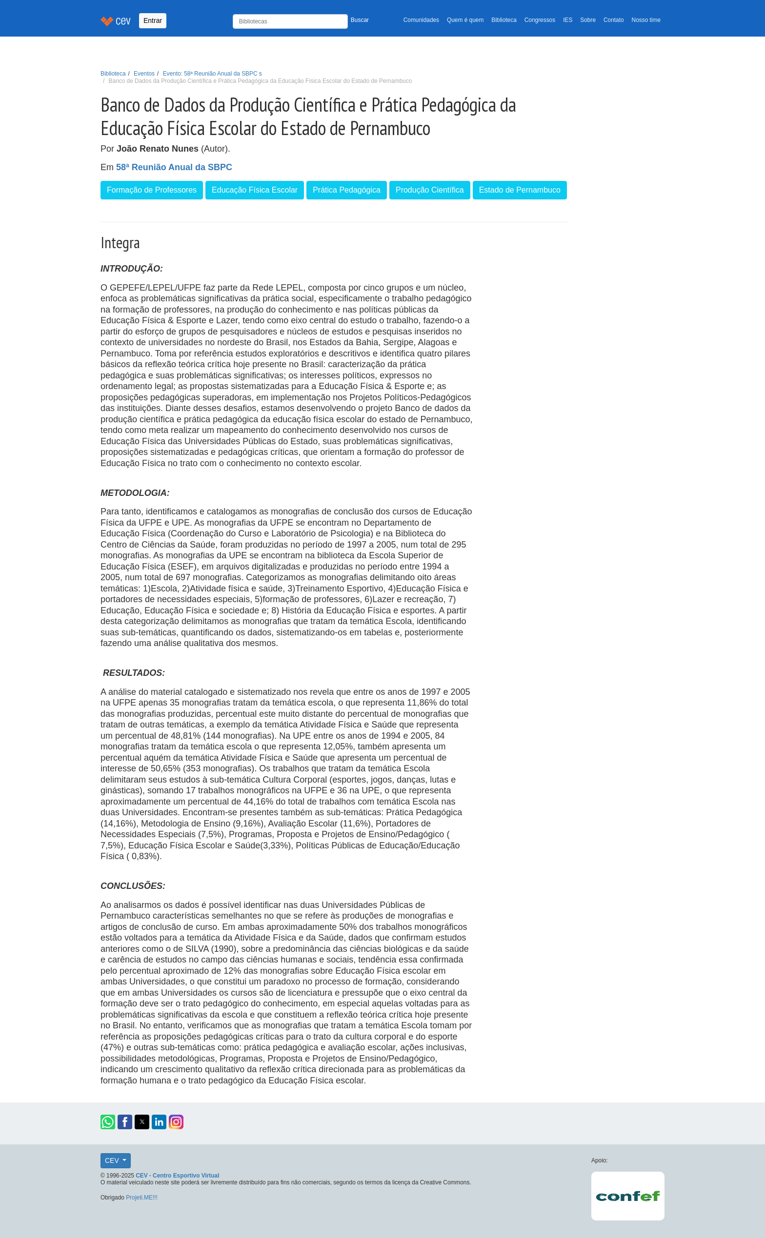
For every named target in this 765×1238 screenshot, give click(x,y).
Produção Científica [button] (430, 190)
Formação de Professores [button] (152, 190)
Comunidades (421, 20)
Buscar (360, 20)
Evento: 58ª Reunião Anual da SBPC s (212, 73)
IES (567, 20)
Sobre (588, 20)
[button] (108, 1122)
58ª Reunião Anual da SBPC (174, 167)
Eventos (144, 73)
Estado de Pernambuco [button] (520, 190)
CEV (113, 1160)
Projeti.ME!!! (142, 1197)
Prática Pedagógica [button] (347, 190)
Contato (614, 20)
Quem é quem (465, 20)
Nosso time (646, 20)
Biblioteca (504, 20)
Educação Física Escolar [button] (255, 190)
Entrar (152, 20)
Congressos (539, 20)
